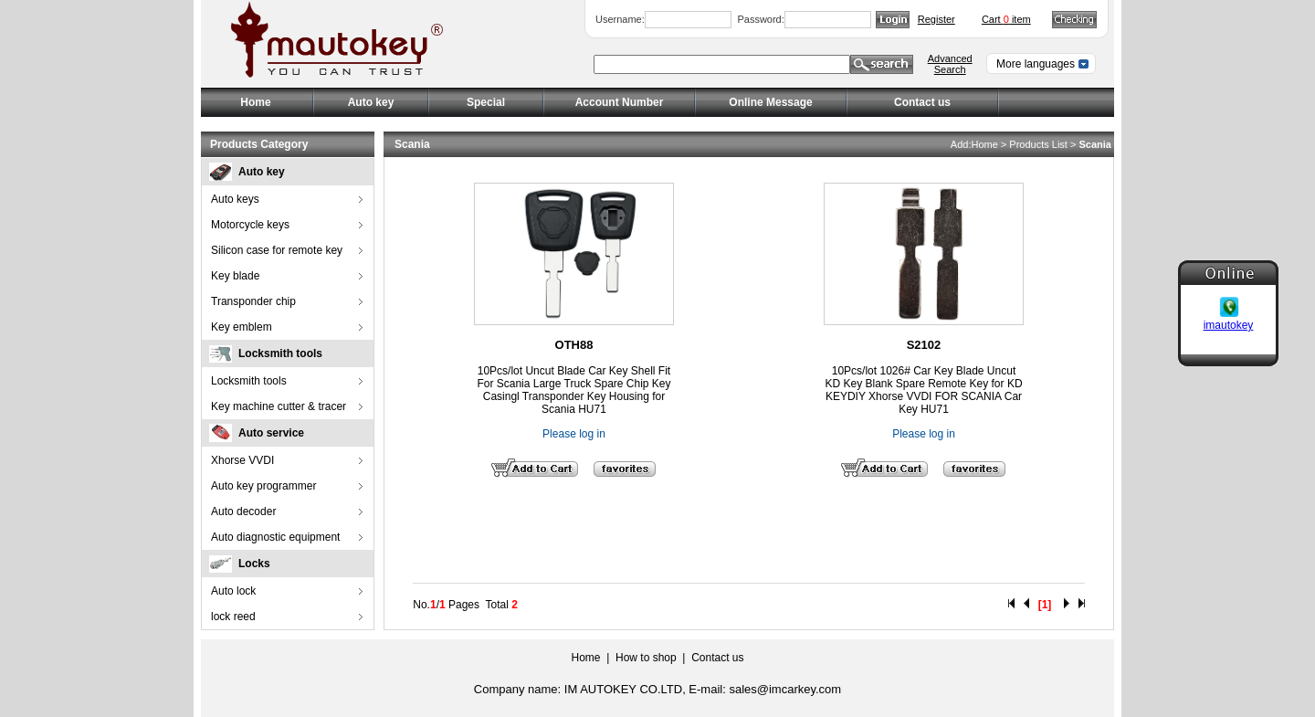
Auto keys (235, 199)
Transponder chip (253, 301)
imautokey (1229, 324)
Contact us (922, 102)
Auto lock (233, 591)
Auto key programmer (263, 486)
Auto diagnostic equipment (275, 537)
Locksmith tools (280, 353)
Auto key (261, 171)
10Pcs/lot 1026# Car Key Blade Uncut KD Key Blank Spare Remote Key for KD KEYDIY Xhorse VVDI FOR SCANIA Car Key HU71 (923, 390)
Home (255, 102)
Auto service (271, 433)
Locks (254, 563)
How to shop (646, 657)
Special (486, 102)
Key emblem (241, 327)
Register (936, 19)
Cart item (1006, 19)
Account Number (619, 102)
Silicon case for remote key (276, 250)
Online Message (770, 102)
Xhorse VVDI (242, 460)
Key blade (235, 275)
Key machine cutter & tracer (278, 406)
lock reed (233, 616)
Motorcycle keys (250, 224)
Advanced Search (950, 64)
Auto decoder (243, 511)
